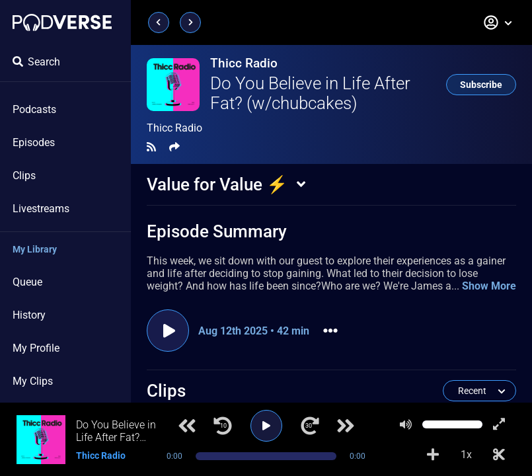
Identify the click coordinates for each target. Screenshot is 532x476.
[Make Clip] (498, 455)
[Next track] (345, 426)
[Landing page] (62, 22)
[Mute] (405, 424)
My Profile (36, 348)
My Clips (33, 381)
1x (466, 454)
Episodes (34, 142)
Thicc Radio (244, 63)
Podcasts (34, 109)
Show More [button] (489, 286)
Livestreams (41, 208)
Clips (24, 175)
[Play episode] (168, 330)
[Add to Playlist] (432, 455)
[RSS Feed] (151, 147)
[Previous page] (158, 22)
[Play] (266, 426)
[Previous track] (187, 426)
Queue (27, 282)
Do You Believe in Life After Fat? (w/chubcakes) (310, 93)
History (29, 315)
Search (36, 62)
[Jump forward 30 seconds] (310, 426)
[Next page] (190, 22)
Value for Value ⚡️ (217, 184)
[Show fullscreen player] (498, 424)
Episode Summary (217, 231)
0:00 (174, 456)
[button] (498, 22)
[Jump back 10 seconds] (223, 426)
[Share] (174, 147)
